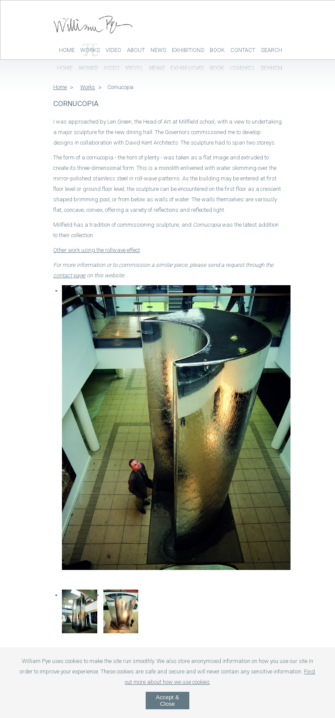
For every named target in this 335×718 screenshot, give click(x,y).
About (136, 50)
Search (271, 50)
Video (113, 50)
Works (90, 50)
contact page (69, 275)
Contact (242, 50)
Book (217, 50)
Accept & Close (167, 700)
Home (67, 50)
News (158, 50)
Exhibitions (188, 50)
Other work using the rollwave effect (96, 250)
